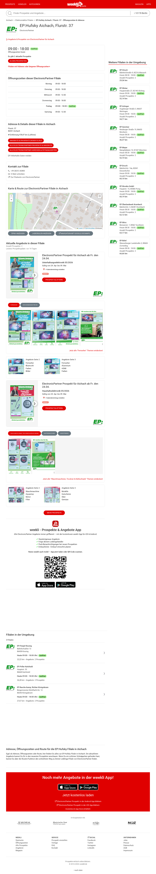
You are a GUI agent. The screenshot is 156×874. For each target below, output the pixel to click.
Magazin (139, 4)
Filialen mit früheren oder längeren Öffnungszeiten (29, 66)
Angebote (19, 848)
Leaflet (80, 228)
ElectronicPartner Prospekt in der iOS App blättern (78, 805)
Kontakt (55, 848)
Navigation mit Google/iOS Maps (74, 233)
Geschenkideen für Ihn (30, 305)
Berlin (84, 6)
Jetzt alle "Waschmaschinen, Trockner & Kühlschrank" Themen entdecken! (73, 479)
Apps (148, 4)
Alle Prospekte (22, 845)
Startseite (20, 840)
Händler (22, 4)
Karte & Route (38, 188)
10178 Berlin (140, 13)
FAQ (53, 845)
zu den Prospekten (18, 61)
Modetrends (64, 433)
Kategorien (34, 4)
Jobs (125, 840)
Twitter (90, 843)
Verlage (55, 843)
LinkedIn (91, 848)
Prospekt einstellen (59, 840)
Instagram (92, 845)
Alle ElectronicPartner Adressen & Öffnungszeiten (33, 150)
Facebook (92, 840)
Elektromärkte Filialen (24, 20)
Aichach (9, 20)
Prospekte (10, 4)
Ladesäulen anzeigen (41, 233)
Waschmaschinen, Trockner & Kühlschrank (24, 433)
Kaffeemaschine (49, 433)
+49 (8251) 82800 (16, 171)
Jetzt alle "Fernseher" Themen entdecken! (86, 350)
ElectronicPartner (27, 30)
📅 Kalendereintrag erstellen (54, 269)
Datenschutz (128, 845)
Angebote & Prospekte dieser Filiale (26, 140)
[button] (99, 196)
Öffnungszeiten (22, 843)
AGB (125, 848)
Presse (126, 843)
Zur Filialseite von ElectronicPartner (24, 177)
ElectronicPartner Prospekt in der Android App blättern (78, 801)
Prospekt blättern (54, 280)
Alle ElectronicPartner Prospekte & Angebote (31, 145)
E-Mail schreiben (16, 174)
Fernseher (13, 305)
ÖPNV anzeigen (17, 233)
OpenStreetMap (90, 228)
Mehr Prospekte (54, 513)
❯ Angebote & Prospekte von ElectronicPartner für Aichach (30, 39)
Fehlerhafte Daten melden (19, 156)
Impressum (128, 850)
